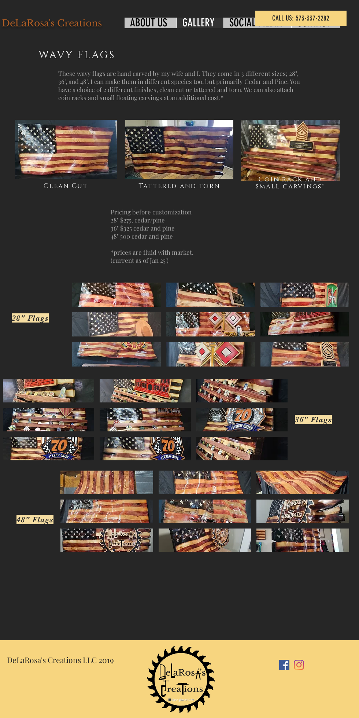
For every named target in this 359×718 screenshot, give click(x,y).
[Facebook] (284, 665)
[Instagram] (299, 665)
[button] (116, 295)
